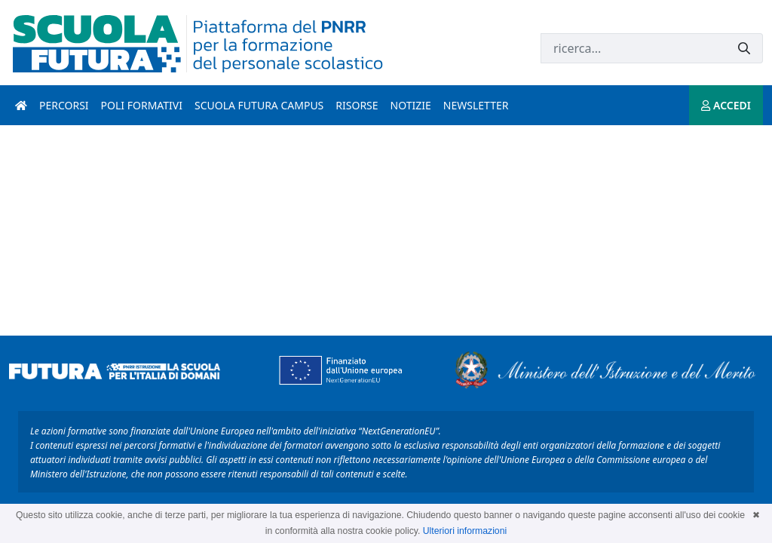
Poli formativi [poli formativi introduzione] (141, 105)
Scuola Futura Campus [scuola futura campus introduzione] (259, 105)
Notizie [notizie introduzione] (411, 105)
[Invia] (744, 49)
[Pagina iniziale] (21, 105)
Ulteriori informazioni (465, 531)
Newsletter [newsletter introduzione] (476, 105)
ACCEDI (726, 105)
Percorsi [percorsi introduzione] (64, 105)
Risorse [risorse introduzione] (356, 105)
